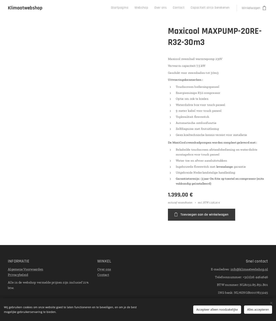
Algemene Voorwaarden (25, 269)
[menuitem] (203, 8)
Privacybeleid (18, 274)
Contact (103, 274)
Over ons (104, 269)
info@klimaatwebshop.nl (249, 269)
